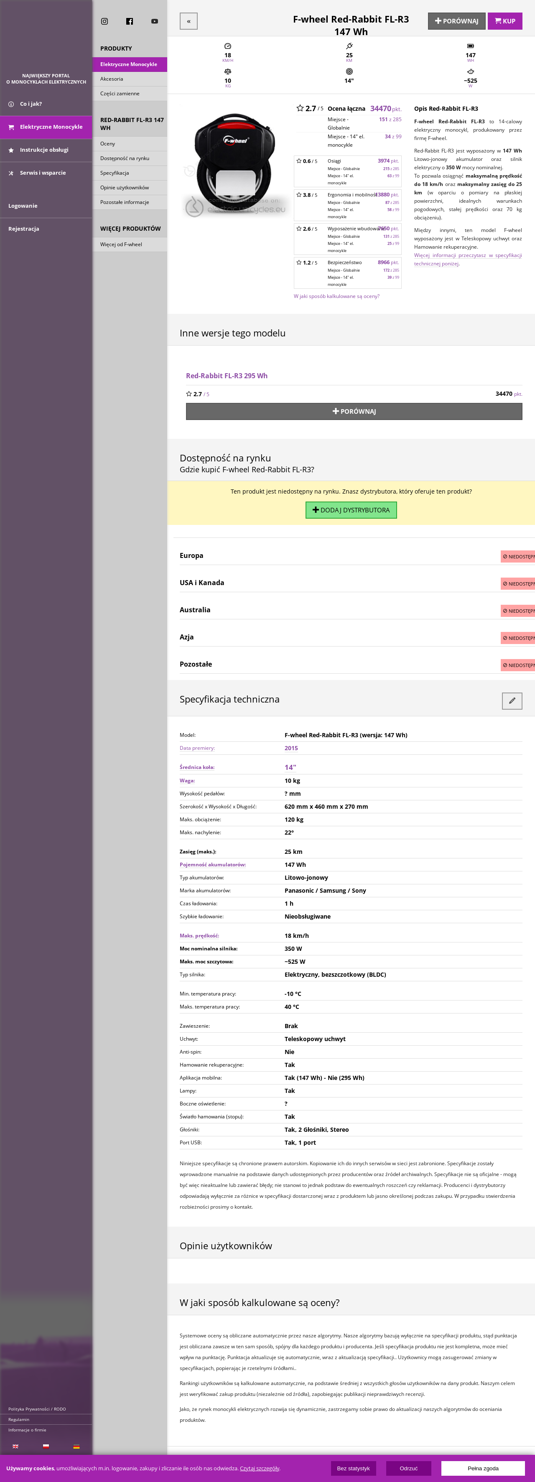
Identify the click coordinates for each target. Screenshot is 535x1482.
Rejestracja (23, 247)
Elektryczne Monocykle (128, 66)
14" (290, 757)
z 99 (393, 134)
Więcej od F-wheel (121, 246)
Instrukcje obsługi (38, 158)
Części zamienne (120, 95)
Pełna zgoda (483, 1468)
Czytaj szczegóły (259, 1468)
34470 (386, 106)
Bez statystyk (353, 1468)
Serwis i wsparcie (37, 181)
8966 (388, 259)
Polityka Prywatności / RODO (37, 1409)
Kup (505, 19)
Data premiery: (197, 738)
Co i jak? (25, 112)
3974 (388, 158)
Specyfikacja (114, 174)
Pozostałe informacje (124, 204)
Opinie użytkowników (124, 189)
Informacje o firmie (27, 1430)
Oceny (107, 145)
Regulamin (18, 1419)
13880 (387, 192)
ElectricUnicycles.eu (46, 40)
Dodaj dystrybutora (351, 503)
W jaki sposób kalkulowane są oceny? (337, 293)
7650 (388, 225)
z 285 (390, 117)
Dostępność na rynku (124, 160)
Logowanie (23, 224)
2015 (291, 738)
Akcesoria (111, 80)
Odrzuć (409, 1468)
